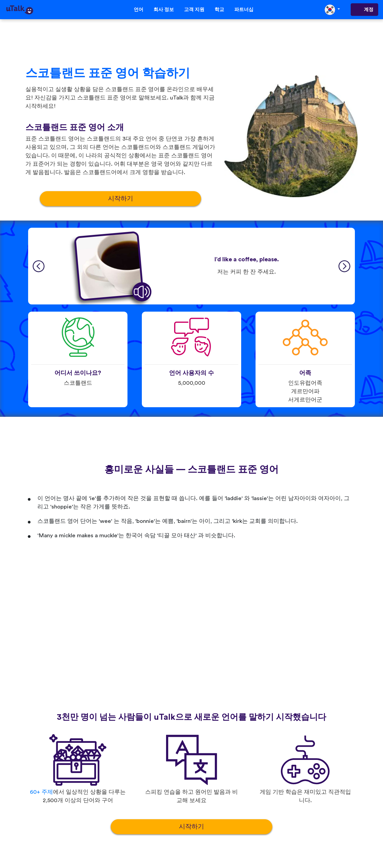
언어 (138, 9)
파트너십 (243, 9)
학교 (219, 9)
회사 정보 (163, 9)
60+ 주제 (41, 792)
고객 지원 (194, 9)
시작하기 (120, 198)
